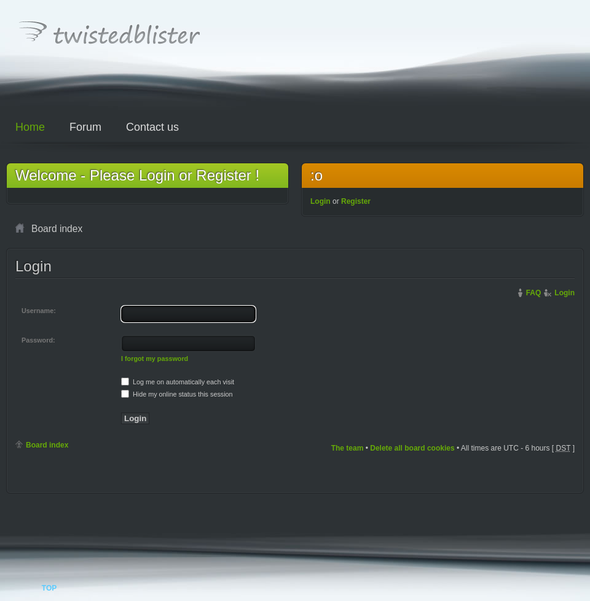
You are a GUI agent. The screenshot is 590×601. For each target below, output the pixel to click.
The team (347, 448)
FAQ (533, 293)
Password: (38, 340)
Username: (39, 310)
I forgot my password (154, 358)
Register (356, 201)
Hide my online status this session (177, 394)
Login (320, 201)
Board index (47, 445)
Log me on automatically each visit (177, 382)
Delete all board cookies (412, 448)
